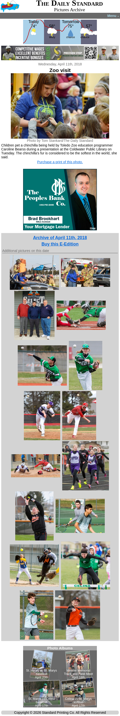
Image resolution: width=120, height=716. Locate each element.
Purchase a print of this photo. (60, 162)
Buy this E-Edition (60, 244)
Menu (113, 16)
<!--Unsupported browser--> (60, 676)
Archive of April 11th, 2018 (60, 237)
